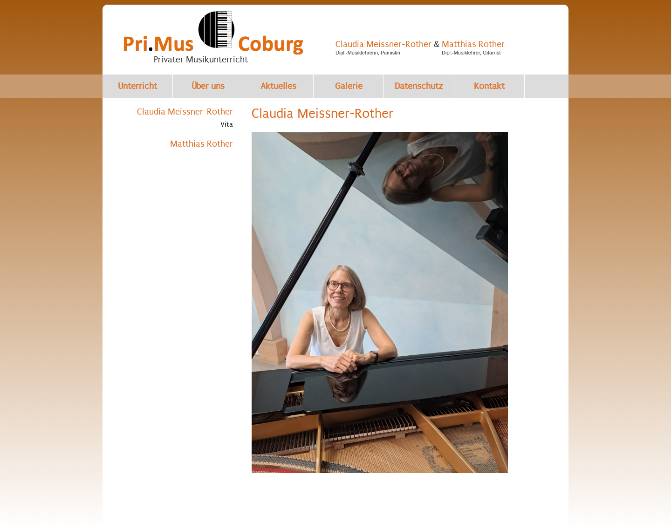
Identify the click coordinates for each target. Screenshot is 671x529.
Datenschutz (419, 86)
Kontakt (489, 86)
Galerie (349, 86)
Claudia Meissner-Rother (383, 44)
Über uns (208, 86)
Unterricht (137, 86)
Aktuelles (278, 86)
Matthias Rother (473, 44)
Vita (226, 124)
